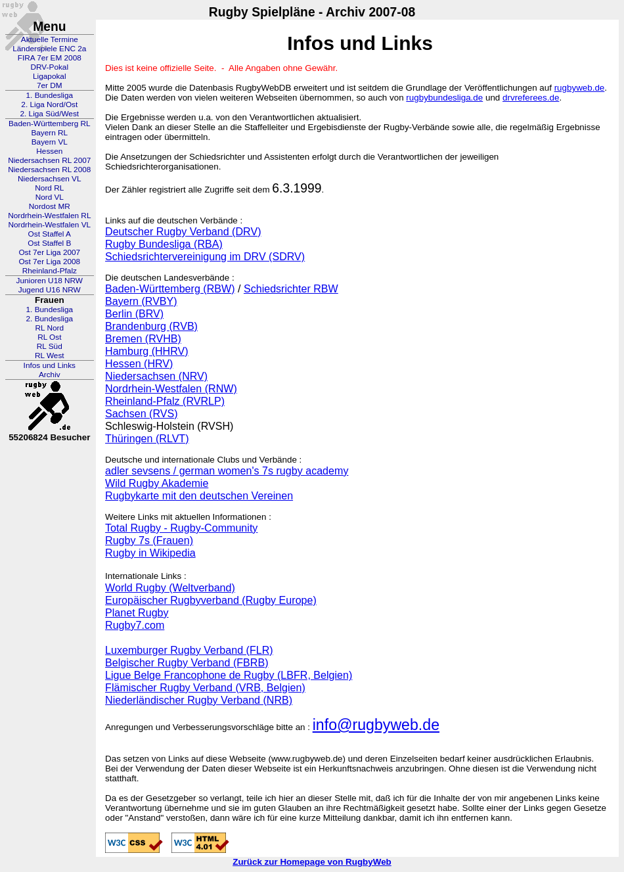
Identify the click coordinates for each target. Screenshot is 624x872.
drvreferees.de (530, 98)
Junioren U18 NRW (49, 280)
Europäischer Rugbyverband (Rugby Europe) (211, 600)
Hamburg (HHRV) (147, 351)
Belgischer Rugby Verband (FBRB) (186, 662)
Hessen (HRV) (139, 363)
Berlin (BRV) (134, 313)
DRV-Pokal (49, 67)
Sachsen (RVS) (141, 413)
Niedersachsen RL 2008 (49, 169)
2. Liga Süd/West (49, 113)
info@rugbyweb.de (376, 724)
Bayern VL (50, 142)
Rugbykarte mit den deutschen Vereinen (199, 495)
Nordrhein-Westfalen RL (49, 215)
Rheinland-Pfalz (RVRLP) (165, 401)
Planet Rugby (137, 612)
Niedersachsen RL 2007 (49, 160)
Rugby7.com (134, 625)
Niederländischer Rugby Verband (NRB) (198, 700)
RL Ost (49, 337)
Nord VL (49, 197)
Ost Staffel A (49, 234)
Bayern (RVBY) (141, 301)
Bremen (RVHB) (143, 338)
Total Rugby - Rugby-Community (181, 528)
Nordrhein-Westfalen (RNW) (171, 388)
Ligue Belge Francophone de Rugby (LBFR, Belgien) (228, 675)
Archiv (49, 374)
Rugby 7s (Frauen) (149, 540)
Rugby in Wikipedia (150, 553)
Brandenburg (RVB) (151, 326)
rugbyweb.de (579, 88)
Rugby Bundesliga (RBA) (164, 244)
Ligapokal (49, 76)
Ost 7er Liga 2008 (49, 261)
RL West (49, 355)
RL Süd (49, 346)
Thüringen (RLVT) (147, 438)
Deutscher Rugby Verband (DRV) (183, 231)
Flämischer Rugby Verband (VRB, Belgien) (205, 687)
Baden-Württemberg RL (50, 123)
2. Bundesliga (50, 318)
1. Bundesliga (50, 95)
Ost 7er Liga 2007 (49, 252)
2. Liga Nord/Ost (49, 104)
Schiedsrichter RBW (291, 288)
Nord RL (49, 188)
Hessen (49, 151)
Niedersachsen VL (49, 178)
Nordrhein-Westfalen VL (49, 224)
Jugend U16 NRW (49, 289)
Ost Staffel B (49, 243)
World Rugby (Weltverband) (170, 587)
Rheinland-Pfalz (49, 270)
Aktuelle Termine (49, 39)
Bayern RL (49, 132)
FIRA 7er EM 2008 (49, 57)
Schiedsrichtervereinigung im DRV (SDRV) (205, 256)
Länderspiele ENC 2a (49, 48)
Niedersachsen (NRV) (156, 376)
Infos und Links (50, 365)
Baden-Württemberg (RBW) (169, 288)
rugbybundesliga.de (444, 98)
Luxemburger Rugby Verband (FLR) (189, 650)
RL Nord (49, 328)
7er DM (49, 85)
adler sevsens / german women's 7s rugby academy (226, 470)
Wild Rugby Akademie (156, 483)
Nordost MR (49, 206)
